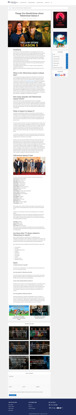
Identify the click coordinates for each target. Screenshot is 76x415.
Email (24, 386)
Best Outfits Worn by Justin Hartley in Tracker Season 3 (18, 332)
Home (17, 2)
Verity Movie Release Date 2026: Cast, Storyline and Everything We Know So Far (40, 347)
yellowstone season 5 (30, 81)
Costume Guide (23, 2)
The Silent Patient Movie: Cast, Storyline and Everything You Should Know (18, 362)
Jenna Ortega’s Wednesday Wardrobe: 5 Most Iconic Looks (40, 361)
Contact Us (47, 2)
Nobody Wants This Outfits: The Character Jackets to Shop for (18, 347)
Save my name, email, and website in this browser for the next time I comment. (26, 392)
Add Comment (29, 18)
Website (37, 386)
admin (35, 18)
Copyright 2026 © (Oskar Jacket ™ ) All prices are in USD (38, 413)
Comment (11, 376)
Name (10, 386)
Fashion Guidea (40, 2)
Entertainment (31, 2)
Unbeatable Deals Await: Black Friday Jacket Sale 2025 (39, 332)
